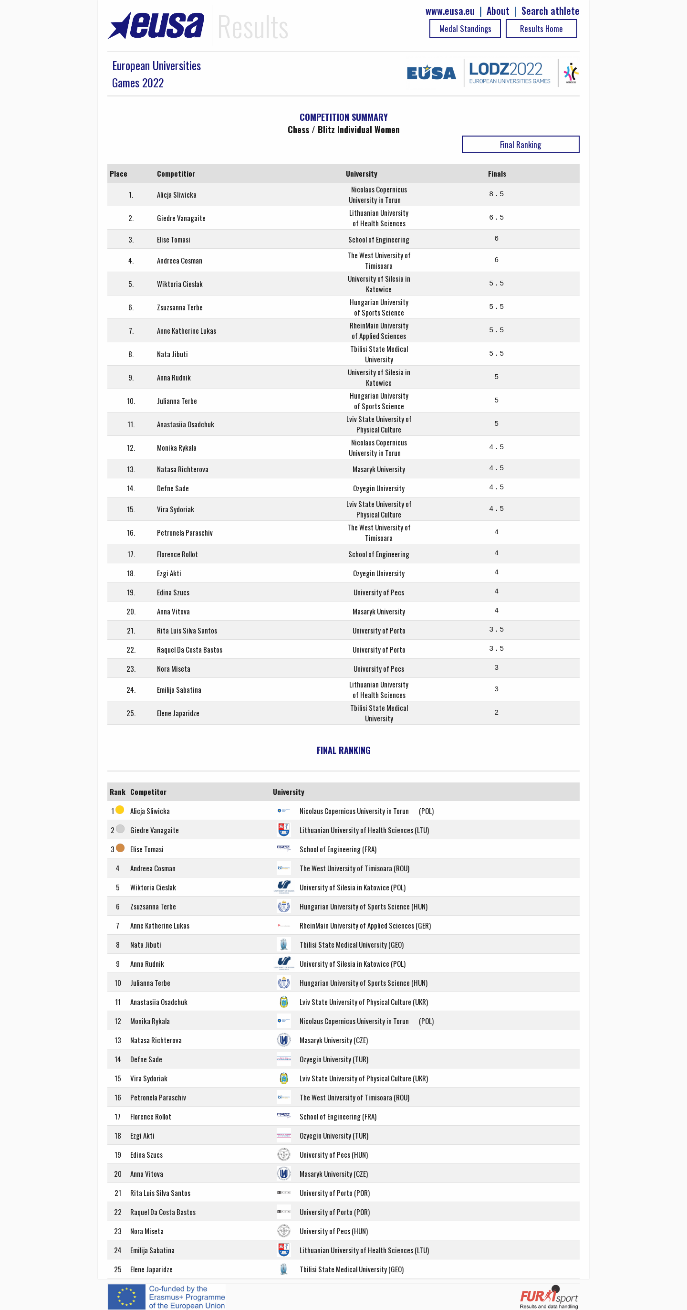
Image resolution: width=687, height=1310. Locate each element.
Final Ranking (520, 144)
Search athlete (550, 11)
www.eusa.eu (450, 11)
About (498, 11)
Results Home (541, 28)
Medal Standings (465, 28)
